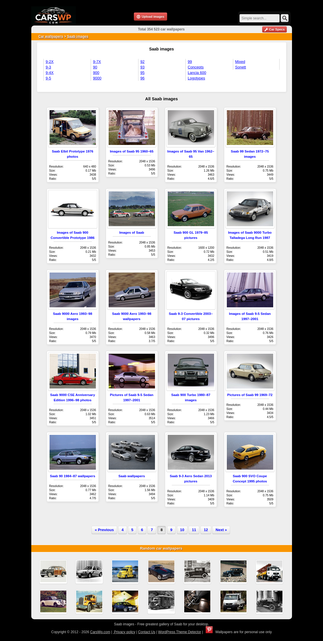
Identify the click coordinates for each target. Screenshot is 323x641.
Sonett (240, 67)
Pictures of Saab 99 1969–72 (250, 395)
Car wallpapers (51, 36)
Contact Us (146, 632)
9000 (97, 78)
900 (96, 72)
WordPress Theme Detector (179, 632)
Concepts (196, 67)
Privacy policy (124, 632)
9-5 (48, 78)
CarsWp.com (100, 632)
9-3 (48, 67)
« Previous (104, 530)
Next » (221, 530)
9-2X (50, 61)
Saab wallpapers (131, 476)
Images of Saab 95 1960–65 (132, 151)
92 (142, 61)
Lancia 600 (197, 72)
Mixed (240, 61)
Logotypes (196, 78)
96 (142, 78)
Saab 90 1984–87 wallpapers (72, 476)
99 (190, 61)
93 (142, 67)
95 (142, 72)
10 (182, 530)
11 (194, 530)
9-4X (50, 72)
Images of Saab (131, 232)
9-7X (97, 61)
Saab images (77, 36)
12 (206, 530)
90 (95, 67)
